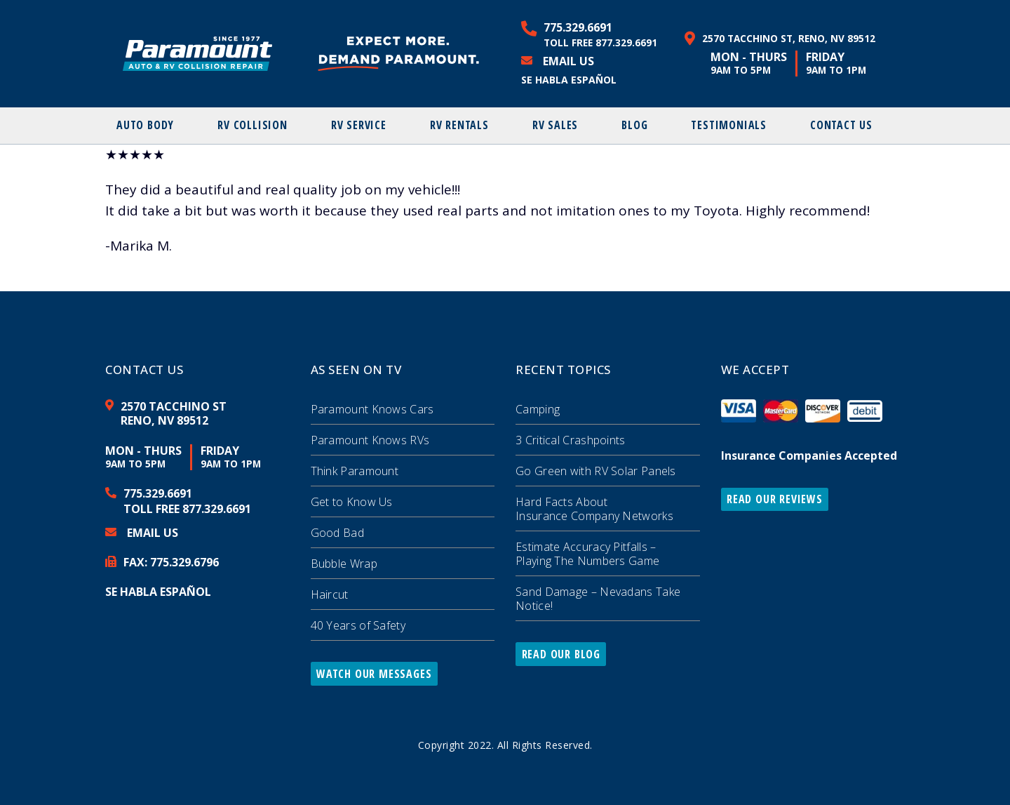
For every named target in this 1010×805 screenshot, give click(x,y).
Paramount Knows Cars (372, 409)
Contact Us (841, 125)
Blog (634, 125)
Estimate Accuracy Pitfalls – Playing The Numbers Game (587, 553)
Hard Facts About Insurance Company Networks (594, 509)
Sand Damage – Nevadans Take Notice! (598, 598)
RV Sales (555, 125)
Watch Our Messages (373, 673)
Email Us (568, 61)
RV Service (358, 125)
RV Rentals (459, 125)
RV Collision (252, 125)
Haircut (330, 594)
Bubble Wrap (344, 563)
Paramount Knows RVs (370, 440)
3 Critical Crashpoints (571, 440)
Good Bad (337, 532)
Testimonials (729, 125)
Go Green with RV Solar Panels (596, 471)
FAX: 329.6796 (171, 562)
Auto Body (145, 125)
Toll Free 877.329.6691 (600, 42)
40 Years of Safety (358, 625)
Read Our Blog (561, 654)
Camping (538, 409)
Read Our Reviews (775, 499)
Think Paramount (355, 471)
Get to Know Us (352, 502)
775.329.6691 (578, 27)
